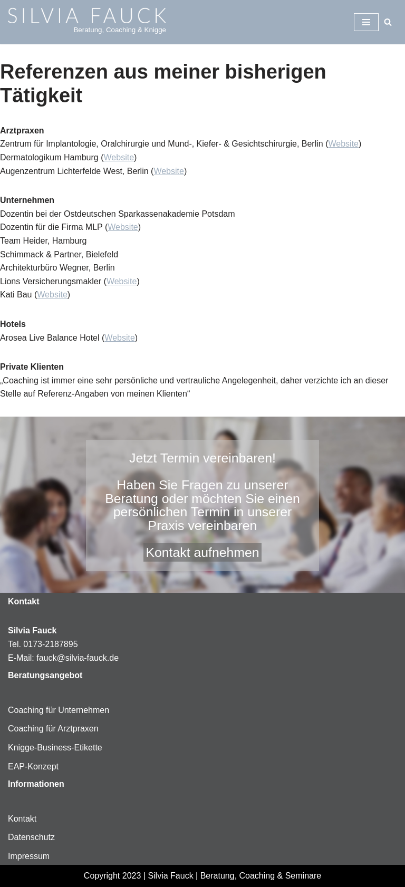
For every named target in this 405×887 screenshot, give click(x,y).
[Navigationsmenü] (366, 22)
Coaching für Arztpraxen (53, 728)
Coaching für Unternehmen (58, 710)
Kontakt (22, 818)
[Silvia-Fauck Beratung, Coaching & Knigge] (87, 22)
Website (343, 143)
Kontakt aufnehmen (202, 552)
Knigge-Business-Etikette (55, 747)
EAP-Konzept (33, 766)
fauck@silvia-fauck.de (77, 657)
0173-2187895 (50, 644)
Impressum (29, 856)
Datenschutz (31, 837)
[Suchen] (388, 22)
